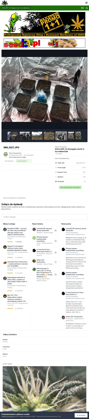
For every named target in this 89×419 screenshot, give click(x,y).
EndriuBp (39, 264)
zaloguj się (64, 207)
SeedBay (14, 268)
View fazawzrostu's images (17, 157)
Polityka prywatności (7, 416)
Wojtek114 (40, 232)
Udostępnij (9, 161)
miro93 (39, 243)
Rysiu (71, 318)
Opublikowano (75, 234)
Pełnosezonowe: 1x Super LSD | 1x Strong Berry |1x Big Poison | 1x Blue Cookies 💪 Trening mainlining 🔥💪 (44, 272)
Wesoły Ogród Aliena (43, 278)
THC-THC (14, 252)
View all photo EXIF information (70, 187)
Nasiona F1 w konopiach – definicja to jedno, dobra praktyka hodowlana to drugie (17, 248)
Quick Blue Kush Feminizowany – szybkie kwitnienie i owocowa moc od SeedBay (17, 264)
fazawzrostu (17, 153)
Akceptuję (81, 415)
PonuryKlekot (41, 253)
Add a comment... (9, 217)
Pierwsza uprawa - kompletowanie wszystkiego (43, 239)
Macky (13, 236)
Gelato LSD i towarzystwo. (74, 316)
